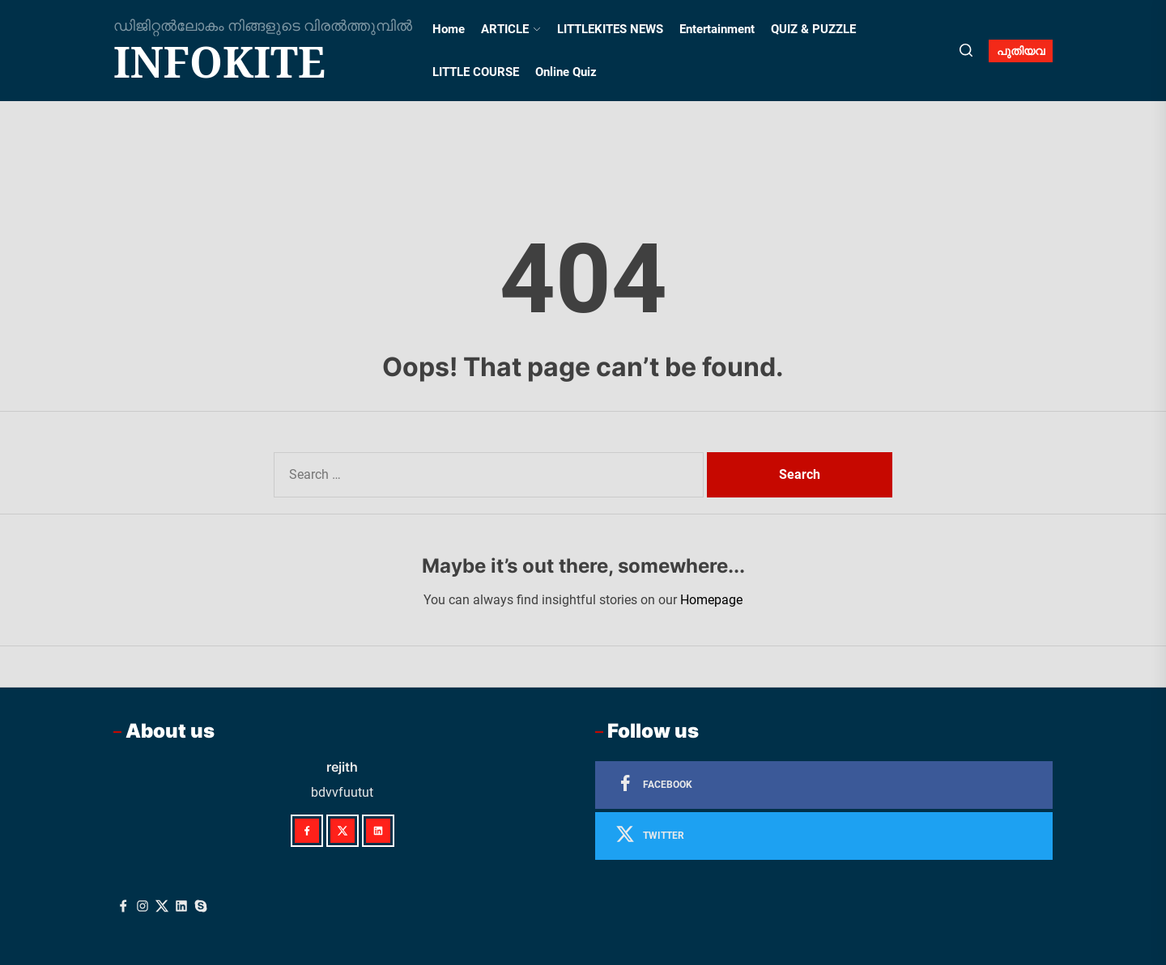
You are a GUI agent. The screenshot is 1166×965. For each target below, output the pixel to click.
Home (448, 29)
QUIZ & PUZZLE (813, 29)
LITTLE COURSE (475, 72)
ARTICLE (511, 29)
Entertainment (717, 29)
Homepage (711, 599)
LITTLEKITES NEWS (610, 29)
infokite (219, 61)
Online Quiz (566, 72)
